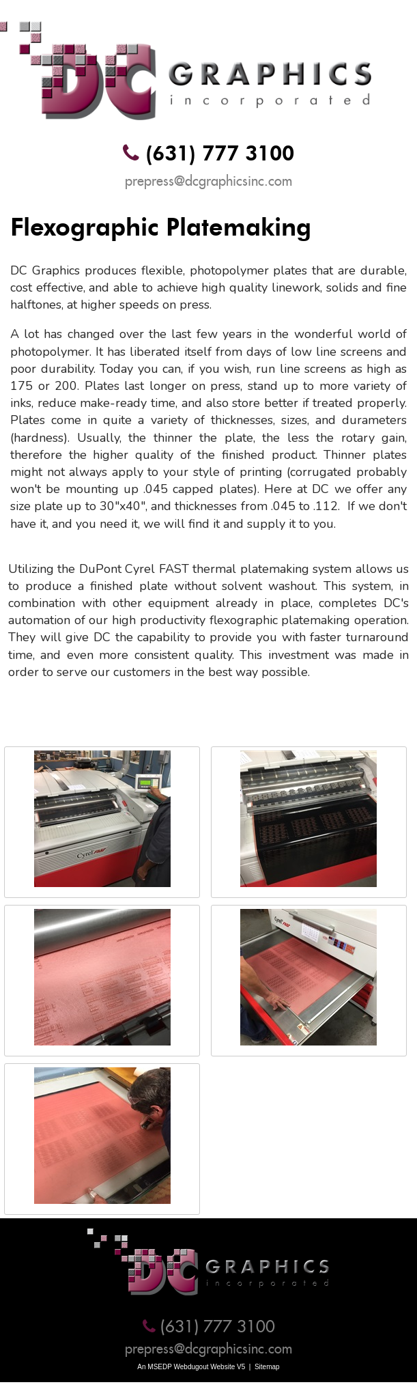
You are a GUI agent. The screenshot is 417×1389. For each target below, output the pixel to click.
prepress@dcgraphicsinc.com (208, 181)
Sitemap (267, 1367)
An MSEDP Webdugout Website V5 (191, 1367)
